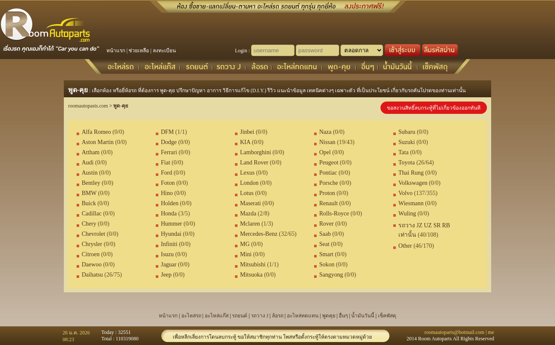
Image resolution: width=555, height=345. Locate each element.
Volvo (405, 193)
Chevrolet (93, 234)
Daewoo (92, 264)
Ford (166, 173)
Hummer (171, 224)
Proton (327, 193)
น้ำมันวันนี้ (362, 316)
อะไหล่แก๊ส (217, 316)
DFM (167, 132)
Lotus (247, 193)
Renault (328, 203)
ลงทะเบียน (164, 51)
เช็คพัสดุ (387, 316)
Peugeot (328, 162)
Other (405, 246)
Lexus (247, 173)
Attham (91, 152)
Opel (325, 152)
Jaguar (169, 264)
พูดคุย (328, 316)
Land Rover (254, 162)
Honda (169, 213)
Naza (325, 132)
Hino (167, 193)
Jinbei (247, 132)
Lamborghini (255, 152)
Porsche (328, 183)
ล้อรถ (277, 316)
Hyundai (171, 234)
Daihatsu (92, 274)
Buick (89, 203)
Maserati (250, 203)
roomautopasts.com (88, 106)
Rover (326, 224)
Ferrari (169, 152)
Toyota (406, 162)
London (249, 183)
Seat (324, 244)
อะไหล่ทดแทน (302, 316)
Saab (325, 234)
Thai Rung (411, 173)
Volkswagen (412, 183)
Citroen (91, 254)
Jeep (166, 274)
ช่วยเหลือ (139, 51)
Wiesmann (410, 203)
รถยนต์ (239, 316)
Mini (246, 254)
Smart (326, 254)
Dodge (169, 142)
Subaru (406, 132)
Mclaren (250, 224)
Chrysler (92, 244)
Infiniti (169, 244)
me (491, 332)
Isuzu (167, 254)
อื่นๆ (343, 316)
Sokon (327, 264)
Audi (88, 162)
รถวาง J (260, 316)
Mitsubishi (253, 264)
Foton (168, 183)
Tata (403, 152)
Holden (169, 203)
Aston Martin (98, 142)
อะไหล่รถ (191, 316)
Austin (89, 173)
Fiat (165, 162)
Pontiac (328, 173)
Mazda (248, 213)
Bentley (91, 183)
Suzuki (406, 142)
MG (245, 244)
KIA (245, 142)
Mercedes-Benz (259, 234)
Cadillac (92, 213)
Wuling (407, 213)
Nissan (327, 142)
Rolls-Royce (334, 213)
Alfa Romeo (96, 132)
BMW (89, 193)
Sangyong (331, 274)
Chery (89, 224)
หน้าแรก (115, 51)
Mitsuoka (251, 274)
